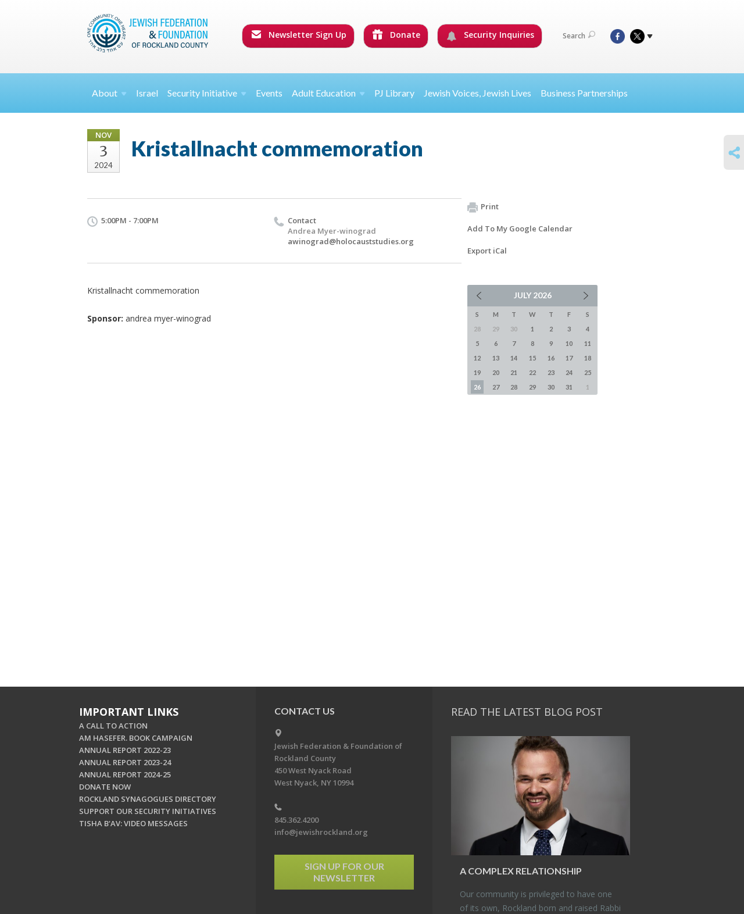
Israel (147, 92)
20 (495, 372)
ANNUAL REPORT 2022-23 (125, 750)
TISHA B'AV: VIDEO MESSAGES (133, 823)
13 (495, 358)
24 (569, 372)
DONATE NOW (105, 786)
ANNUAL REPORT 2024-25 (125, 774)
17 (569, 358)
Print (483, 207)
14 (513, 358)
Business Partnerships (584, 92)
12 (477, 358)
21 (513, 372)
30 (551, 387)
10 (569, 343)
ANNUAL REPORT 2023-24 (125, 762)
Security (206, 92)
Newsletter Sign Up (298, 34)
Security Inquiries (490, 35)
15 (532, 358)
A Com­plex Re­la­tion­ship (521, 870)
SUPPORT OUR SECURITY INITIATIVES (147, 811)
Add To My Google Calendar (520, 228)
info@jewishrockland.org (321, 832)
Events (269, 92)
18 (587, 358)
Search (579, 36)
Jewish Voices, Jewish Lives (477, 92)
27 (495, 387)
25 (587, 372)
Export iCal (487, 250)
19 (477, 372)
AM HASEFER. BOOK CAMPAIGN (135, 738)
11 (587, 343)
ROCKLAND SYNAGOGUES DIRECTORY (147, 799)
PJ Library (394, 92)
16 (551, 358)
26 (477, 387)
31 (569, 387)
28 (513, 387)
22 (532, 372)
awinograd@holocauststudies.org (351, 241)
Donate (396, 34)
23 (551, 372)
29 (532, 387)
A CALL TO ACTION (113, 725)
